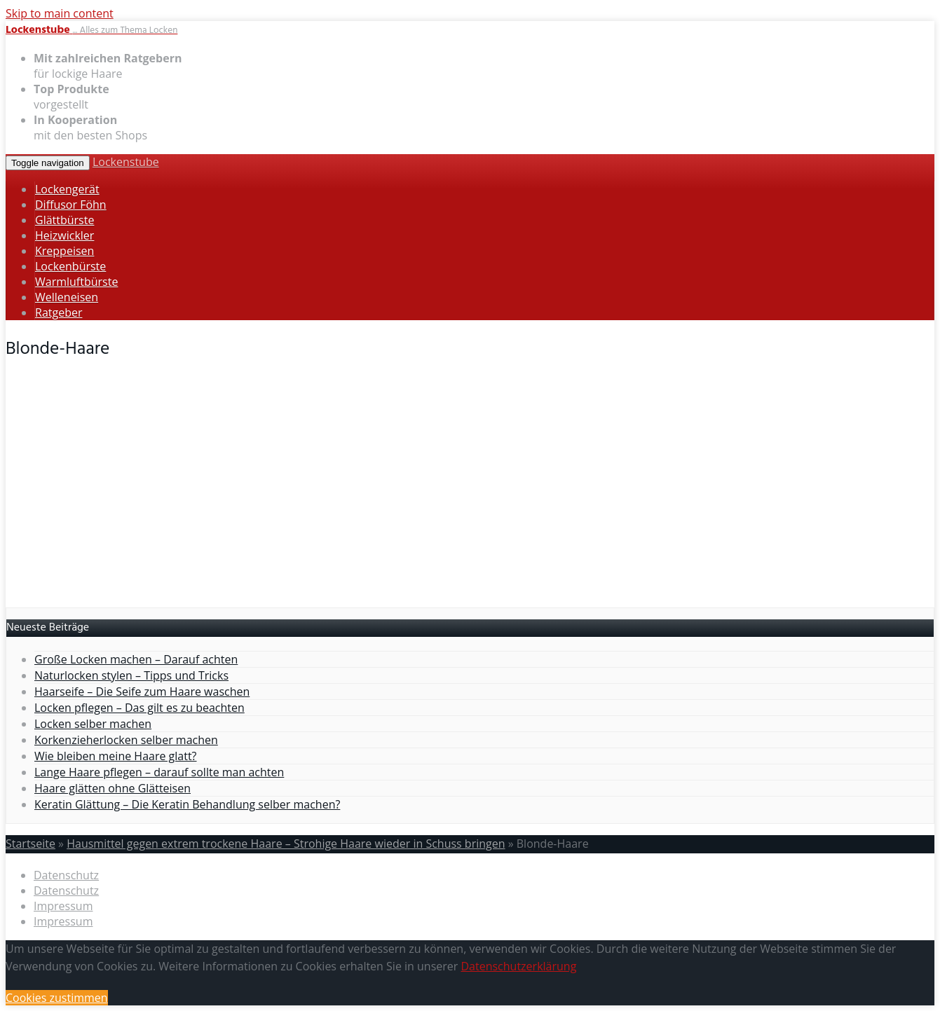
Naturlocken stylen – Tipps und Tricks (131, 675)
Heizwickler (64, 235)
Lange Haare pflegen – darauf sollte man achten (159, 772)
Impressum (63, 906)
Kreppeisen (64, 251)
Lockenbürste (70, 266)
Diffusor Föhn (71, 204)
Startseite (30, 843)
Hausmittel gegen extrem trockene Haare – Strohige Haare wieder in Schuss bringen (286, 843)
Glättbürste (64, 220)
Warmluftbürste (76, 281)
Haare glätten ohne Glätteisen (112, 788)
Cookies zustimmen (57, 997)
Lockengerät (67, 189)
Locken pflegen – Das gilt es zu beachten (139, 707)
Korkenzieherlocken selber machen (126, 740)
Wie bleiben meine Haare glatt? (115, 756)
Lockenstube (126, 162)
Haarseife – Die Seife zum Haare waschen (142, 691)
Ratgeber (58, 312)
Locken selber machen (92, 723)
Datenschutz (66, 875)
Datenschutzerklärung (518, 966)
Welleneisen (66, 297)
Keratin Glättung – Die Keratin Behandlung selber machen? (187, 804)
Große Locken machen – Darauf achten (136, 659)
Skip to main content (60, 13)
